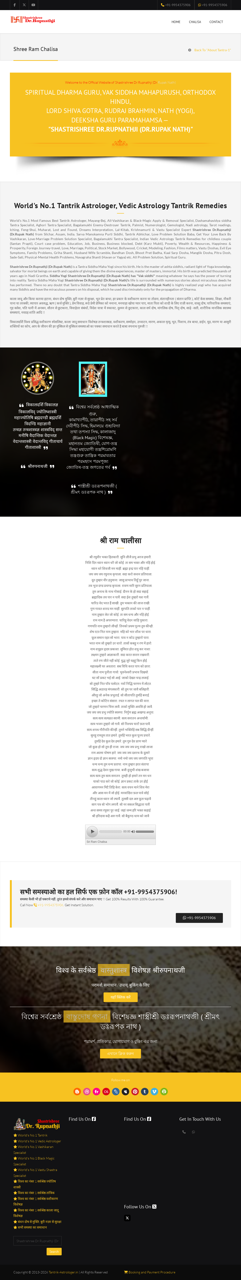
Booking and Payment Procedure (149, 1272)
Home (176, 23)
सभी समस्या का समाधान (32, 1227)
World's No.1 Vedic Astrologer (39, 1141)
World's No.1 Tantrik (32, 1135)
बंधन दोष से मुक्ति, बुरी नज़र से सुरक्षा (39, 1222)
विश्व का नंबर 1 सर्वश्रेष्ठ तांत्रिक (36, 1193)
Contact (216, 22)
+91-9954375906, (49, 905)
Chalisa (195, 23)
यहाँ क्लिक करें (121, 997)
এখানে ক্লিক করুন (120, 1053)
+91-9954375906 (177, 5)
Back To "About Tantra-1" (212, 50)
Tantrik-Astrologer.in (63, 1272)
